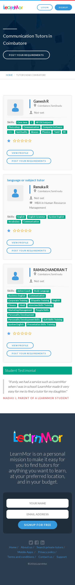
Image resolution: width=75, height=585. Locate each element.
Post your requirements (26, 55)
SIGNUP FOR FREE (37, 524)
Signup (63, 7)
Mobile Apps (26, 552)
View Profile (20, 153)
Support (62, 556)
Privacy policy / (47, 552)
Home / (13, 547)
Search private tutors (50, 547)
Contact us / (46, 556)
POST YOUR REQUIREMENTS (29, 161)
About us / (27, 547)
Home (9, 75)
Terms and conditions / (21, 556)
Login (45, 7)
